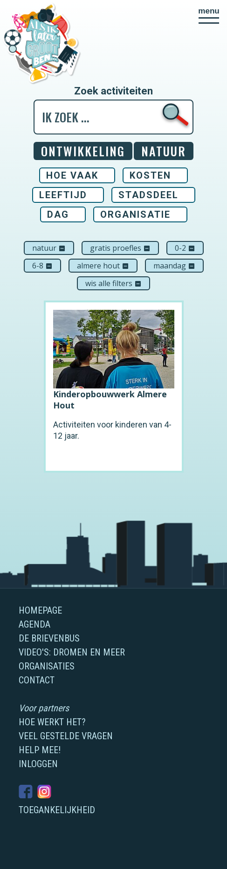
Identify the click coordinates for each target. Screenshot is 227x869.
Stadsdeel (148, 195)
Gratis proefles (120, 248)
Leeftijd (63, 195)
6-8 (42, 266)
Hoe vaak (72, 175)
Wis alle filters (113, 283)
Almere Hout (103, 266)
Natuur (49, 248)
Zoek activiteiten (113, 91)
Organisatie (135, 214)
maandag (174, 266)
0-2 (185, 248)
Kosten (150, 175)
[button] (209, 15)
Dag (58, 214)
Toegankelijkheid (57, 810)
